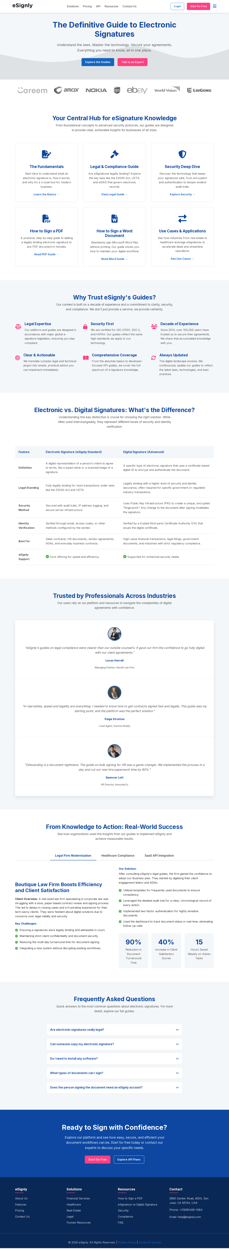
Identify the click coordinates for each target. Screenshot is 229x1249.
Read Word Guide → (114, 259)
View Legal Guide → (114, 195)
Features (20, 1205)
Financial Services (78, 1199)
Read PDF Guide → (46, 254)
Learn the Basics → (47, 195)
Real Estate (74, 1211)
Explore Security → (182, 195)
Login (173, 7)
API (95, 6)
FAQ (120, 1223)
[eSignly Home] (23, 7)
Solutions (70, 6)
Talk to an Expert (133, 62)
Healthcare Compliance (118, 856)
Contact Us (127, 6)
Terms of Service (150, 1243)
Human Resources (79, 1223)
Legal (70, 1217)
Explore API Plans (129, 1160)
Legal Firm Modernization (73, 856)
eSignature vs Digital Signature (137, 1205)
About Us (21, 1199)
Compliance (125, 1217)
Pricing (84, 6)
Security (123, 1211)
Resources (108, 6)
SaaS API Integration (159, 856)
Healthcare (74, 1205)
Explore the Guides (97, 62)
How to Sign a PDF (130, 1199)
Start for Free (197, 7)
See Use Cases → (182, 259)
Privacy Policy (127, 1243)
